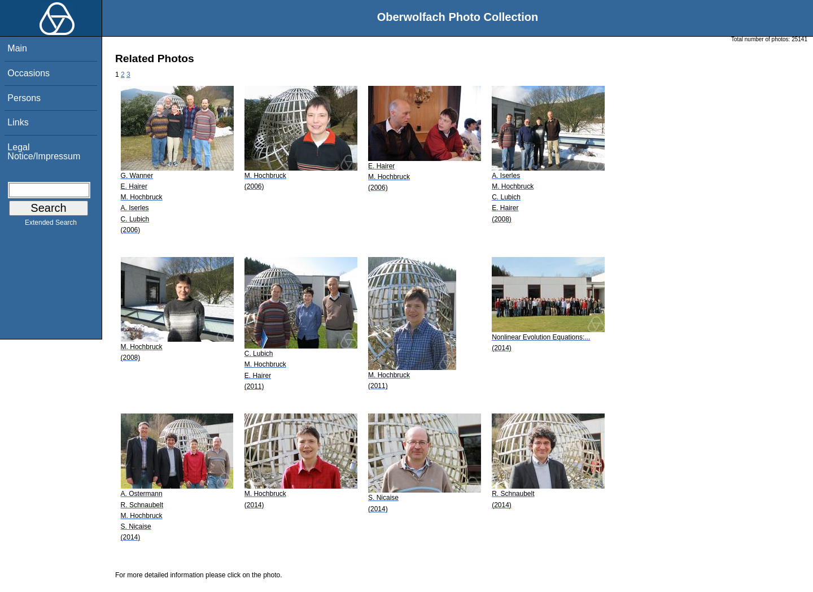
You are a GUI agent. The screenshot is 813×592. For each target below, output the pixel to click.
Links (17, 122)
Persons (24, 98)
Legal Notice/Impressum (43, 151)
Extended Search (51, 224)
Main (17, 48)
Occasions (28, 73)
